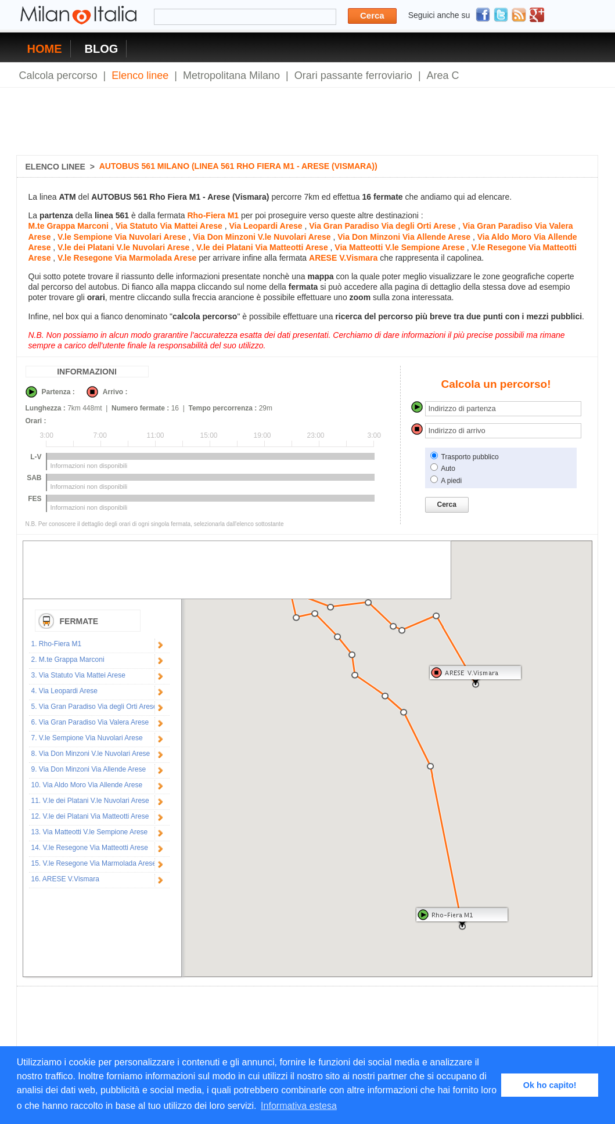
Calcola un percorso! (496, 384)
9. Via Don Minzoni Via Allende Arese (88, 769)
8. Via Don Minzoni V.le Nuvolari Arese (90, 754)
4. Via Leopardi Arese (64, 691)
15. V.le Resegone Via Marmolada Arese (93, 863)
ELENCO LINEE (55, 166)
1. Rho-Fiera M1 (56, 644)
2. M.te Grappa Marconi (68, 659)
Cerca (372, 15)
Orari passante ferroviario (353, 75)
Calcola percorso (58, 75)
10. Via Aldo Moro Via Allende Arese (87, 785)
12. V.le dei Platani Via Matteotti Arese (90, 816)
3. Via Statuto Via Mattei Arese (78, 675)
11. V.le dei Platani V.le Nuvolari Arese (90, 801)
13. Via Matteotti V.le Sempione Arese (89, 832)
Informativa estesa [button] (299, 1106)
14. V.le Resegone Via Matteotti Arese (89, 848)
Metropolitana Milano (231, 75)
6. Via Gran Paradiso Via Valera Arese (90, 722)
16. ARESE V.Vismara (65, 879)
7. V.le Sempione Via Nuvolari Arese (87, 738)
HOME (44, 48)
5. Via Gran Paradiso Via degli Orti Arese (94, 706)
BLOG (101, 48)
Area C (443, 75)
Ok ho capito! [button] (550, 1085)
